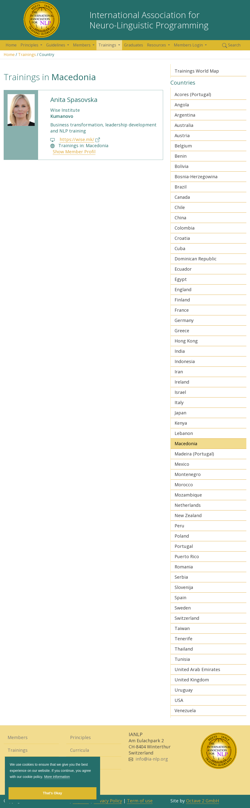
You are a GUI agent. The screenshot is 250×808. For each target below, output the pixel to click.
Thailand (184, 649)
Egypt (181, 279)
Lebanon (184, 433)
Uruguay (184, 690)
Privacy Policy (108, 801)
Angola (182, 105)
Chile (180, 207)
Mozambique (188, 495)
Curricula (79, 750)
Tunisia (182, 659)
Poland (182, 536)
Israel (180, 392)
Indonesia (185, 361)
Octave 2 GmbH (202, 801)
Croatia (182, 238)
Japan (180, 413)
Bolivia (181, 166)
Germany (184, 320)
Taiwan (182, 628)
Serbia (181, 577)
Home (11, 45)
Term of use (140, 801)
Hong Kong (186, 341)
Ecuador (183, 269)
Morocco (184, 484)
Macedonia (186, 443)
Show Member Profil (74, 152)
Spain (180, 597)
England (183, 289)
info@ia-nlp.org (151, 759)
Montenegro (188, 474)
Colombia (185, 228)
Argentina (185, 115)
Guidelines (56, 45)
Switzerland (187, 618)
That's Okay (52, 793)
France (182, 310)
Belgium (183, 146)
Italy (179, 402)
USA (179, 700)
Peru (179, 526)
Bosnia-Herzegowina (196, 176)
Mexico (182, 464)
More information (57, 777)
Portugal (184, 546)
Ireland (182, 382)
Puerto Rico (187, 556)
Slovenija (184, 587)
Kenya (181, 423)
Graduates (133, 45)
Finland (182, 300)
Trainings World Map (197, 71)
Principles (30, 45)
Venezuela (185, 710)
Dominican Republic (196, 259)
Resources (157, 45)
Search (231, 45)
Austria (182, 135)
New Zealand (188, 515)
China (180, 218)
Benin (181, 156)
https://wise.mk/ (77, 139)
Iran (179, 372)
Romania (184, 567)
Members (82, 45)
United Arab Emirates (197, 669)
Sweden (183, 608)
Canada (182, 197)
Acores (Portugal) (193, 94)
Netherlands (188, 505)
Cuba (180, 248)
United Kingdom (192, 680)
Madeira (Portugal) (194, 454)
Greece (182, 330)
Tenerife (183, 639)
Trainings (107, 45)
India (180, 351)
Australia (184, 125)
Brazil (181, 187)
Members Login (189, 45)
